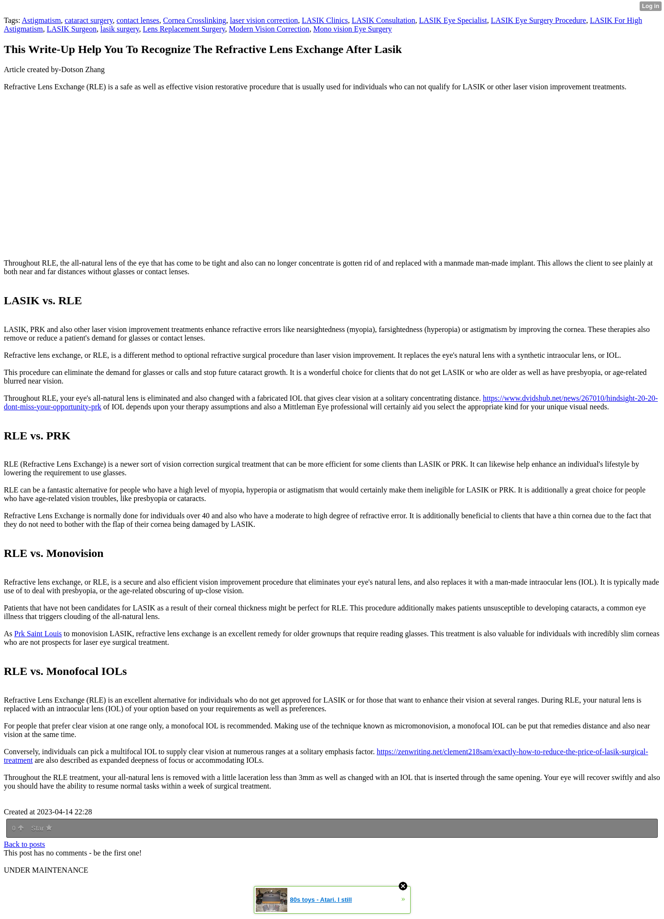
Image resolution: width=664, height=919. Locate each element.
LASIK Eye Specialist (453, 20)
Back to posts (24, 844)
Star (41, 828)
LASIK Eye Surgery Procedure (538, 20)
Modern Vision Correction (269, 29)
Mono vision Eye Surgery (352, 29)
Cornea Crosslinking (194, 20)
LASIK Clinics (325, 20)
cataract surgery (88, 20)
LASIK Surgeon (72, 29)
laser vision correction (264, 20)
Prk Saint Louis (38, 634)
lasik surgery (119, 29)
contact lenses (138, 20)
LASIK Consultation (383, 20)
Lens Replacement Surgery (184, 29)
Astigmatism (41, 20)
